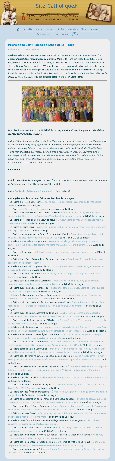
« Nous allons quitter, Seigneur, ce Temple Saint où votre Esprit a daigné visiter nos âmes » (54, 336)
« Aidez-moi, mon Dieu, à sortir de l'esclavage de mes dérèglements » (55, 437)
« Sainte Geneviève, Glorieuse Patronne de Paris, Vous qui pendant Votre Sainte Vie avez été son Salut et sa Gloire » (57, 408)
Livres (55, 34)
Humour (65, 34)
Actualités (28, 29)
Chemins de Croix (89, 29)
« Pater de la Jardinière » (36, 209)
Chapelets (73, 29)
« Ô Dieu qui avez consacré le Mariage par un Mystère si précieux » (54, 422)
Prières (61, 29)
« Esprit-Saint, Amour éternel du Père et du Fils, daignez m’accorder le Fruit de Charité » (57, 236)
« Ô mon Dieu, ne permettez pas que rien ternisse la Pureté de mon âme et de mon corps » (56, 444)
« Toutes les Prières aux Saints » (31, 191)
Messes (40, 29)
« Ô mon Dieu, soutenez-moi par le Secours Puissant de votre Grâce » (56, 451)
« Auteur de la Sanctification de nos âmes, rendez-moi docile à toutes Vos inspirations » (57, 229)
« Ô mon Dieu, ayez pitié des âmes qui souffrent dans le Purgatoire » (57, 394)
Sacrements (43, 34)
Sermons (50, 29)
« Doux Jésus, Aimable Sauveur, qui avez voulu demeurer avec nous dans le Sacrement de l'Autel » (53, 283)
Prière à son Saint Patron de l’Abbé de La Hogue (41, 45)
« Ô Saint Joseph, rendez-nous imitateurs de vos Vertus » (64, 252)
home (19, 30)
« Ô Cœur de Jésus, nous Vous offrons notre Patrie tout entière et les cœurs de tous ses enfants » (57, 401)
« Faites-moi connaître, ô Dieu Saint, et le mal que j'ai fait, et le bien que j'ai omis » (56, 290)
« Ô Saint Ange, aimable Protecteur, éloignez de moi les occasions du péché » (56, 268)
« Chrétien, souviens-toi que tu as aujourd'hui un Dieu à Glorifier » (54, 276)
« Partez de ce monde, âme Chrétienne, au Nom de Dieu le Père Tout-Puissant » (56, 387)
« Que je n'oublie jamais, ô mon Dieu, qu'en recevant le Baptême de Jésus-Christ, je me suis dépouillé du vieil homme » (56, 358)
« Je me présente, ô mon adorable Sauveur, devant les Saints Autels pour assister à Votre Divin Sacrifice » (54, 315)
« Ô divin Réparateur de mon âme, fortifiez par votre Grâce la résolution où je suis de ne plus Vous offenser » (56, 304)
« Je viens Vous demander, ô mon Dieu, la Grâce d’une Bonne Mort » (72, 378)
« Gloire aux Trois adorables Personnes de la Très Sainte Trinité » (54, 204)
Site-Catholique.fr (57, 6)
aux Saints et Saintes (28, 50)
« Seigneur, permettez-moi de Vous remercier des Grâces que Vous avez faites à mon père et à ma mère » (57, 415)
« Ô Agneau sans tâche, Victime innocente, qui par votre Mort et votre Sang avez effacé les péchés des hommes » (55, 215)
